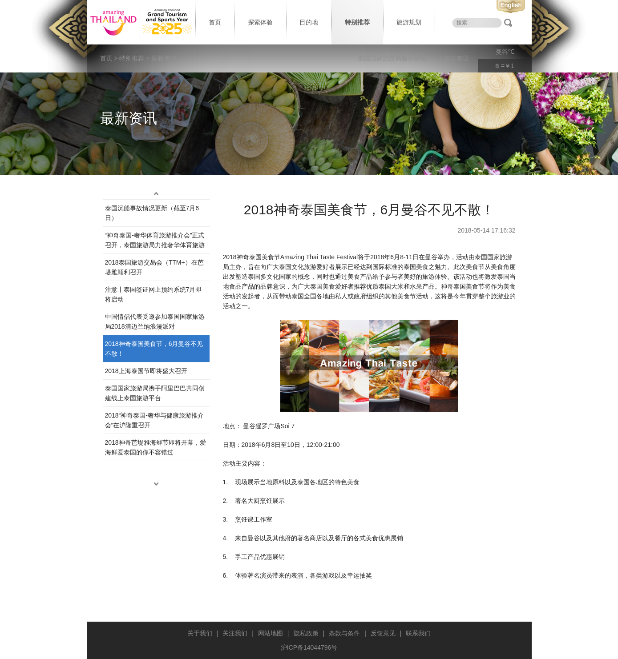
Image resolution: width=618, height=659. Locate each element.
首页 (215, 22)
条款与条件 (344, 633)
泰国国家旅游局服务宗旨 (392, 58)
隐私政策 (306, 633)
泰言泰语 (456, 58)
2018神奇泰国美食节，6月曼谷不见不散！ (154, 348)
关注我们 (234, 633)
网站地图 (270, 633)
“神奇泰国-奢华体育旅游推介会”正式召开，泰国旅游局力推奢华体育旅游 (155, 240)
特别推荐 (357, 22)
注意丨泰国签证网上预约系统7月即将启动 (153, 294)
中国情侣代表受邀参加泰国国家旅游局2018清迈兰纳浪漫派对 (155, 321)
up (156, 194)
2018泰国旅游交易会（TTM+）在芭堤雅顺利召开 (154, 267)
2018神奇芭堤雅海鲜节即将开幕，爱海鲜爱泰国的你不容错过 (155, 447)
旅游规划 (408, 22)
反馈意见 (383, 633)
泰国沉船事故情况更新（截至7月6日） (152, 213)
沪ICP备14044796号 (309, 647)
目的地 (308, 22)
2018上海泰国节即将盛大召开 (146, 370)
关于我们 (199, 633)
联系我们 (418, 633)
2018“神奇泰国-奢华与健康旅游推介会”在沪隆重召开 (154, 420)
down (156, 484)
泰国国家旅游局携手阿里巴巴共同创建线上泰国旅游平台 (155, 393)
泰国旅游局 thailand (140, 22)
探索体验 (260, 22)
